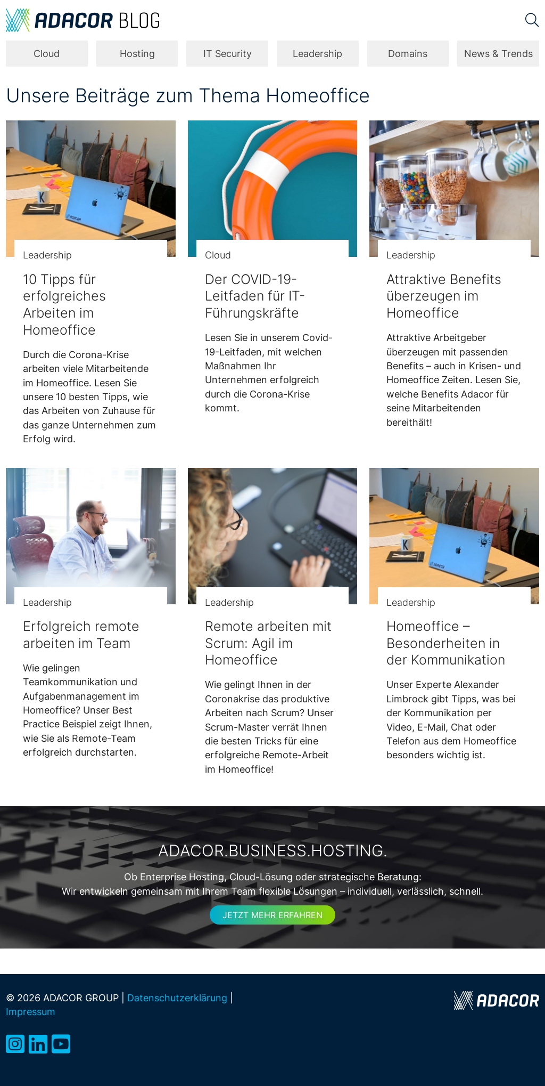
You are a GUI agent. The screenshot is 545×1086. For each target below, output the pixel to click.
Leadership (317, 53)
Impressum (30, 1011)
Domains (407, 53)
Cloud (47, 53)
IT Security (227, 53)
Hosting (137, 53)
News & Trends (498, 53)
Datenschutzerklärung (177, 997)
